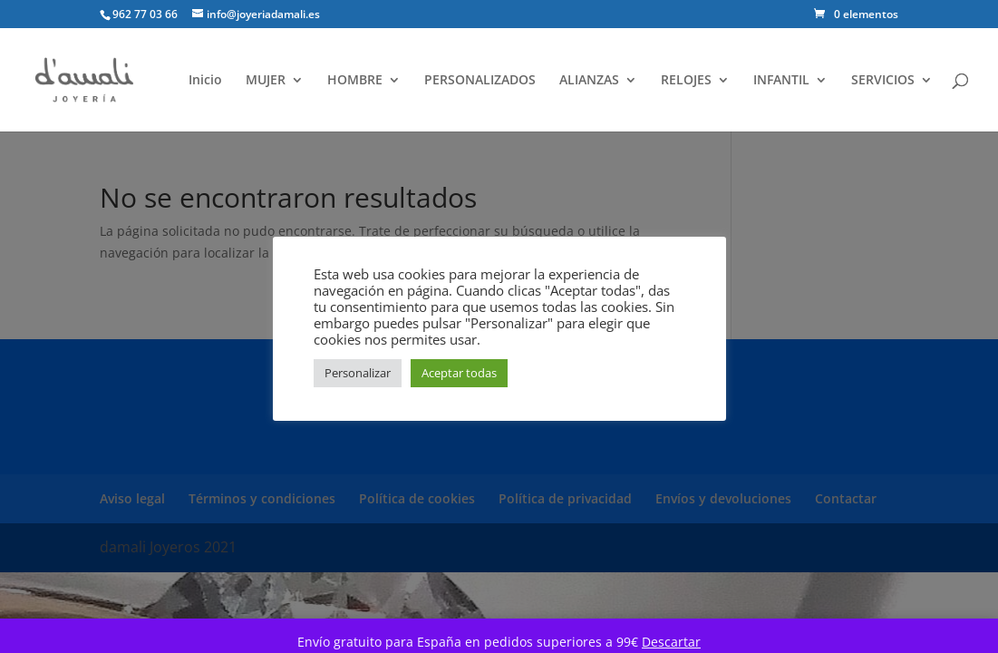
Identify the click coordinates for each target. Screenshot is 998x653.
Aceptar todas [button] (459, 373)
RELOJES (686, 80)
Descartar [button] (671, 641)
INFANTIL (781, 80)
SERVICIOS (883, 80)
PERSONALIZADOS (480, 80)
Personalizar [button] (358, 373)
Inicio (205, 80)
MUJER (266, 80)
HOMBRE (355, 80)
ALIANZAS (589, 80)
